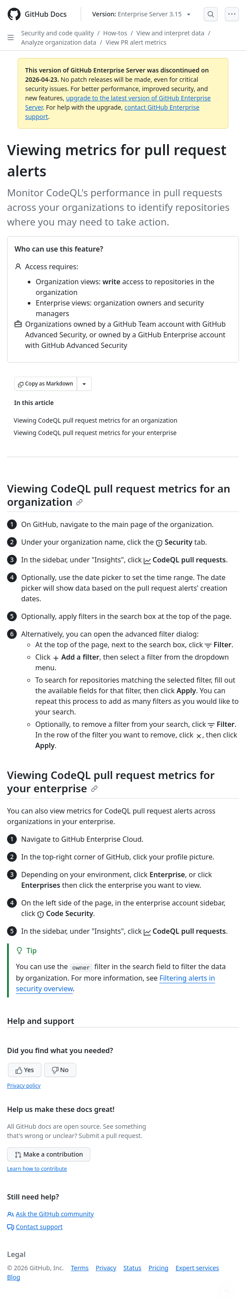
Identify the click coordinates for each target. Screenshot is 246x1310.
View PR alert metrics (136, 42)
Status (132, 1268)
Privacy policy (24, 1085)
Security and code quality (57, 33)
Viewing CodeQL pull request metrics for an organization (118, 495)
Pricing (158, 1268)
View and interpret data (171, 33)
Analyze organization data (58, 42)
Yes (24, 1070)
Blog (13, 1277)
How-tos (115, 33)
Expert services (197, 1268)
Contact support (35, 1226)
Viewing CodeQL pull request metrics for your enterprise (111, 781)
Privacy (106, 1268)
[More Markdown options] (84, 384)
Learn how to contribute (37, 1169)
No (60, 1070)
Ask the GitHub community (50, 1214)
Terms (80, 1268)
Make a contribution (49, 1154)
